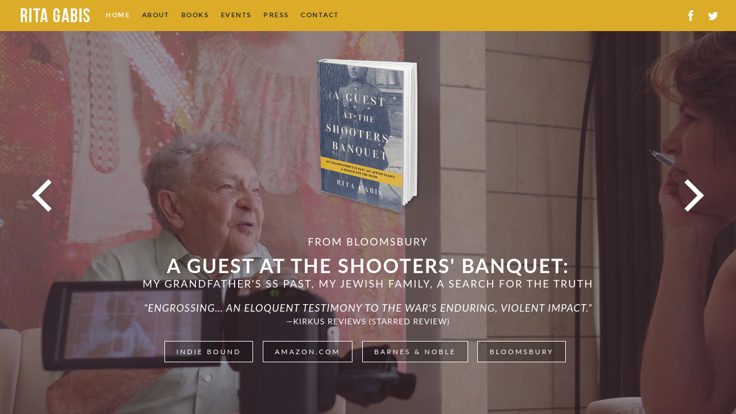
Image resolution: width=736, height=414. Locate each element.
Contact (320, 15)
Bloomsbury (521, 351)
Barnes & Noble (415, 351)
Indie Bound (209, 351)
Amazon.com (307, 351)
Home (118, 15)
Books (195, 15)
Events (236, 15)
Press (276, 15)
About (156, 15)
